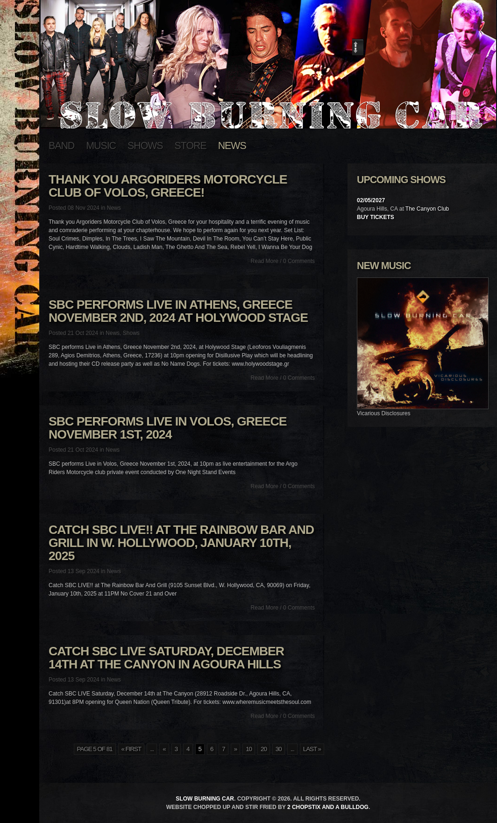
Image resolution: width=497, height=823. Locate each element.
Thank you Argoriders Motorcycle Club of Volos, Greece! (168, 185)
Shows (145, 145)
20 (264, 748)
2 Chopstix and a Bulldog (328, 807)
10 (249, 748)
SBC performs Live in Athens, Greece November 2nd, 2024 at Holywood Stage (178, 311)
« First (131, 748)
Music (101, 145)
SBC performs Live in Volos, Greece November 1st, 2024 (168, 427)
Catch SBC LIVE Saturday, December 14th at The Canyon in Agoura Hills (166, 657)
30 (279, 748)
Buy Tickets (375, 217)
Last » (312, 748)
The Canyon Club (427, 209)
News (232, 145)
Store (190, 145)
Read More (264, 261)
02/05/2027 (371, 200)
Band (61, 145)
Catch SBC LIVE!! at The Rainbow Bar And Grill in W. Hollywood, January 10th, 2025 (181, 543)
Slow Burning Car (205, 798)
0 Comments (299, 261)
